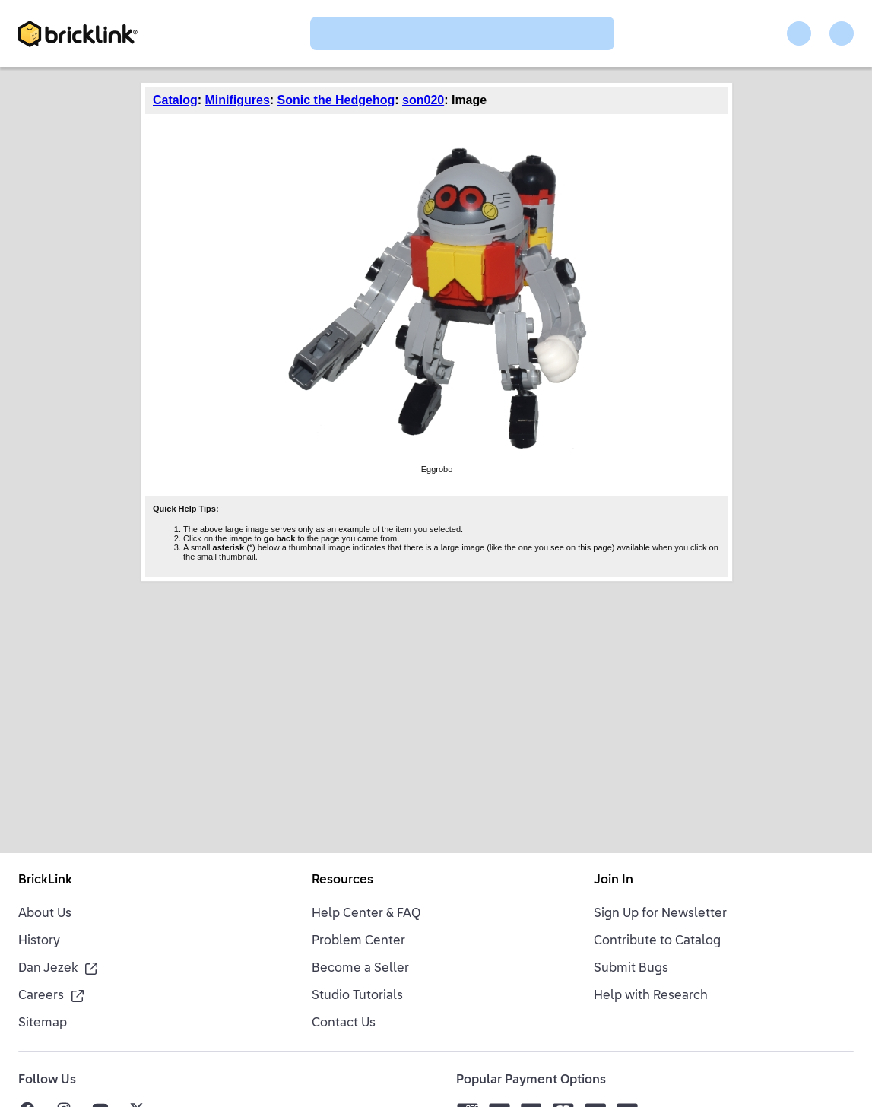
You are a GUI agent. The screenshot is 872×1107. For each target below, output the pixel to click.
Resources (342, 880)
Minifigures (237, 100)
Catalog (175, 100)
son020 (423, 100)
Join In (613, 880)
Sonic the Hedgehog (336, 100)
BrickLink (45, 880)
